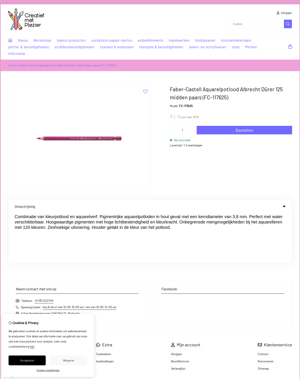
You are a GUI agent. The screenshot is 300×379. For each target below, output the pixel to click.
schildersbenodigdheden (74, 46)
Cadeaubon (103, 303)
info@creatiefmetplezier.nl (38, 269)
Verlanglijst (178, 318)
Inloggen (176, 303)
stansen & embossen (117, 46)
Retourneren (266, 310)
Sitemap (263, 318)
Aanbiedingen (105, 310)
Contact (263, 303)
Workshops (42, 40)
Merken (251, 46)
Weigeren (68, 360)
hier (32, 346)
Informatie (16, 53)
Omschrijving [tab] (150, 206)
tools (236, 46)
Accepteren (27, 360)
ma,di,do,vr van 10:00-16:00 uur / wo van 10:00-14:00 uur (79, 256)
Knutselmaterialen (236, 40)
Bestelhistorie (180, 310)
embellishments (150, 40)
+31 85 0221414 (44, 250)
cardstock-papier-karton (111, 40)
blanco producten (71, 40)
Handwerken (179, 40)
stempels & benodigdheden (161, 46)
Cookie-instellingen (48, 370)
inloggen (284, 13)
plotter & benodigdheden (28, 46)
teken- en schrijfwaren (207, 46)
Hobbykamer (205, 40)
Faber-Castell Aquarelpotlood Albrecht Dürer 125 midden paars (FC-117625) (67, 65)
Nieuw (23, 40)
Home (12, 65)
